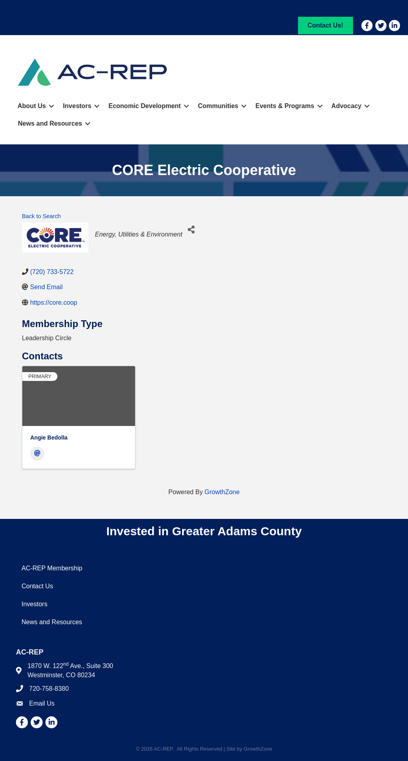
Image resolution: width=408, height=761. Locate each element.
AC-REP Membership (52, 568)
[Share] (191, 230)
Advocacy (347, 106)
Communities (218, 106)
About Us (32, 106)
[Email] (37, 454)
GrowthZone (221, 492)
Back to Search (41, 216)
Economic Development (144, 106)
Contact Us (37, 586)
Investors (77, 106)
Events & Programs (284, 106)
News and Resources (50, 123)
